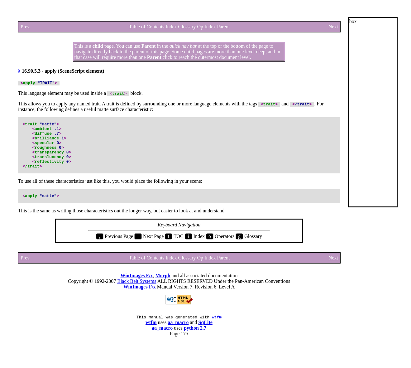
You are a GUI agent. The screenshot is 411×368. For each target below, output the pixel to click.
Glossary (187, 26)
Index (171, 26)
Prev (25, 26)
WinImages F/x (136, 290)
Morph (162, 290)
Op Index (206, 26)
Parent (223, 26)
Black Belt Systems (136, 296)
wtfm (217, 333)
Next (333, 26)
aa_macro (178, 338)
